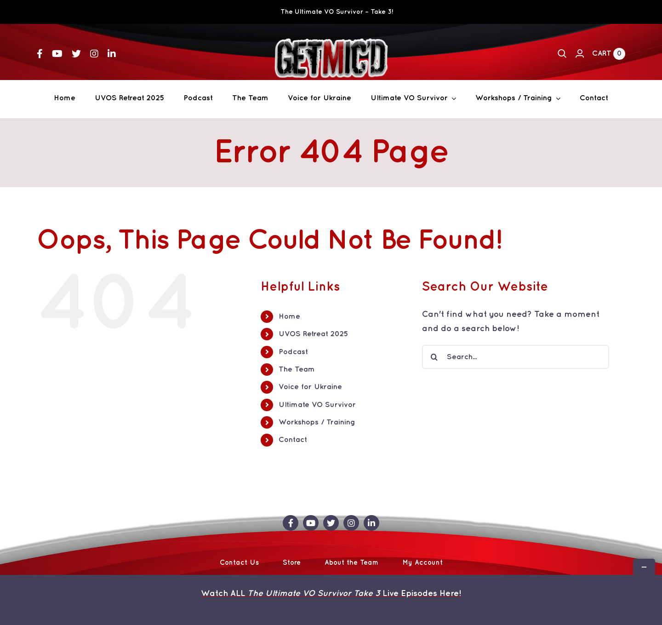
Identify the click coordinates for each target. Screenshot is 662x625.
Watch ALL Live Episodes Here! (331, 593)
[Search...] (515, 357)
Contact (293, 439)
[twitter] (76, 53)
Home (289, 316)
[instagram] (94, 53)
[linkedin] (112, 53)
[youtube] (57, 53)
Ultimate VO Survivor (317, 404)
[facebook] (40, 53)
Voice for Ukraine (310, 387)
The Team (297, 369)
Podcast (293, 352)
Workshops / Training (317, 422)
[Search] (562, 54)
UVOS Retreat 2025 (313, 334)
